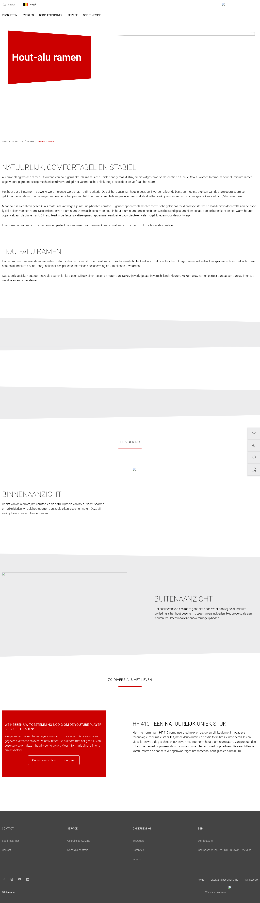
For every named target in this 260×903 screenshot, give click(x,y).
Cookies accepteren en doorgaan (53, 760)
